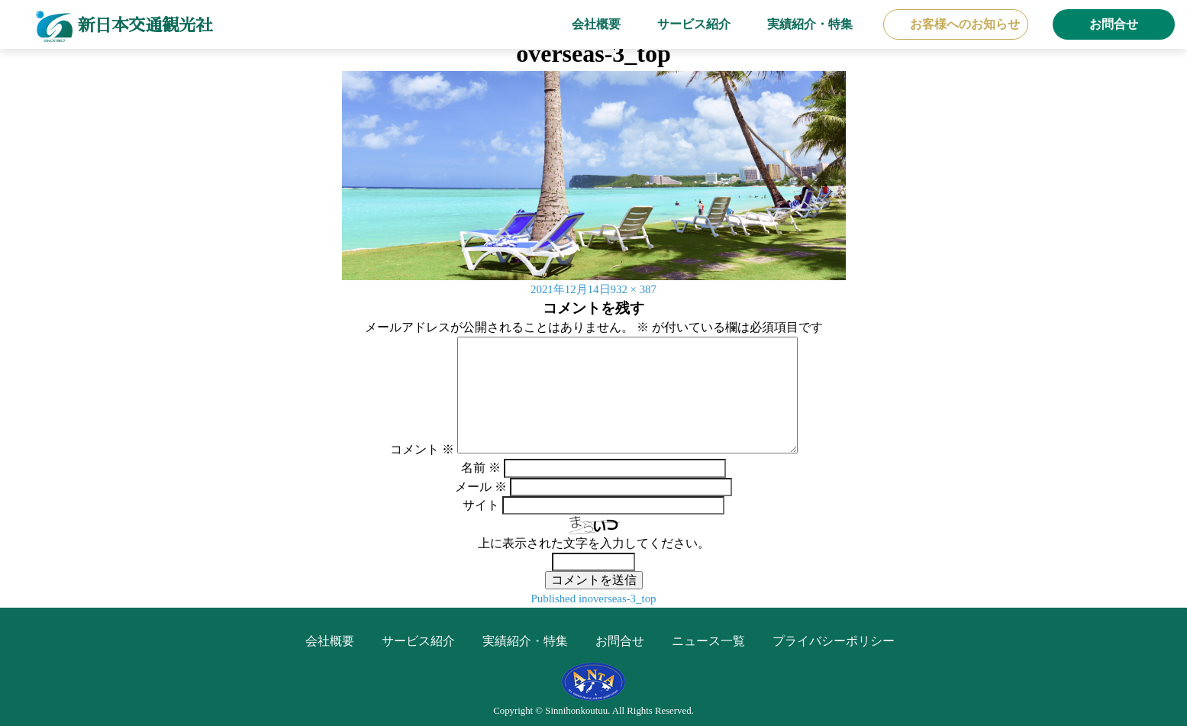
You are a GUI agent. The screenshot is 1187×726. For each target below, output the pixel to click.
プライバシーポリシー (834, 640)
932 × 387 (636, 288)
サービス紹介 (694, 24)
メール (481, 486)
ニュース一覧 (708, 640)
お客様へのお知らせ (965, 24)
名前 (481, 467)
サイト (481, 505)
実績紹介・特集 (810, 24)
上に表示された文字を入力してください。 (594, 543)
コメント (422, 449)
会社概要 (596, 24)
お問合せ (1113, 24)
